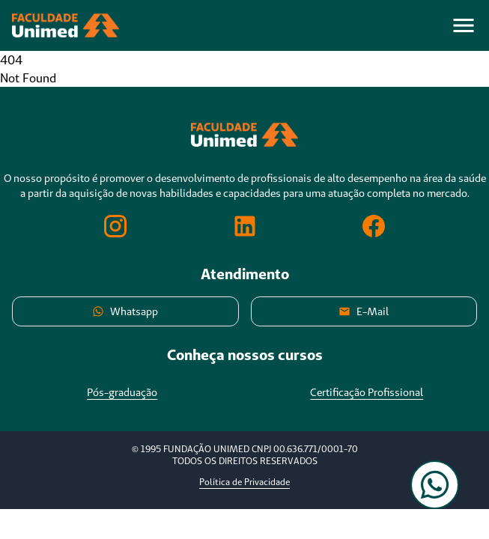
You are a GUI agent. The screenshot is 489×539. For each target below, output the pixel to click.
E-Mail (363, 311)
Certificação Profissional (366, 392)
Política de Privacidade (244, 481)
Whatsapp (125, 311)
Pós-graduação (122, 392)
